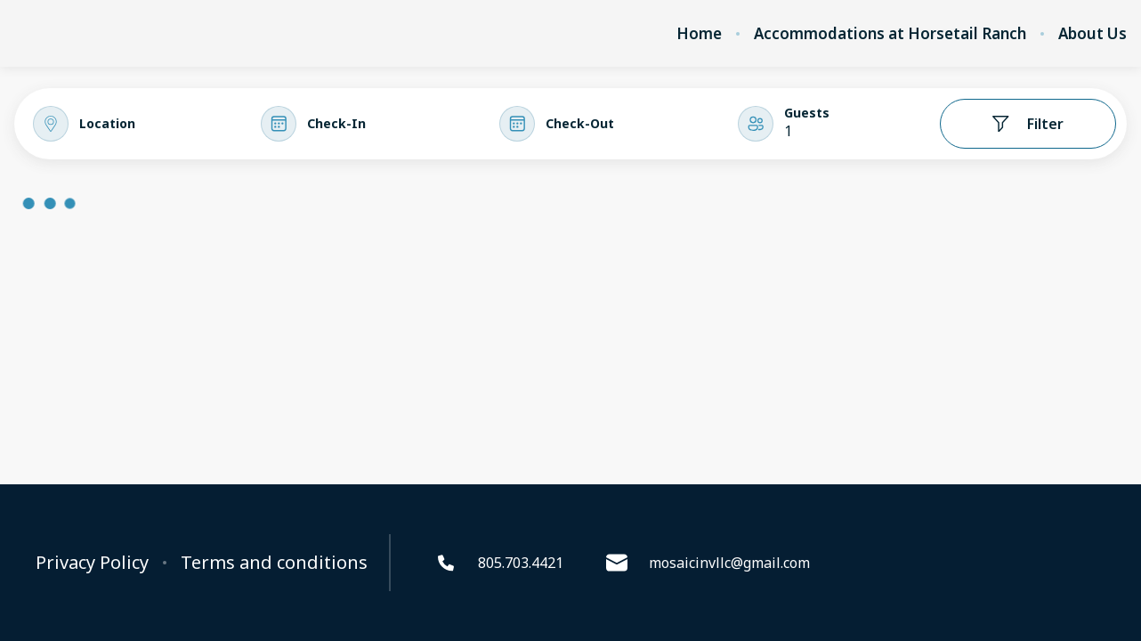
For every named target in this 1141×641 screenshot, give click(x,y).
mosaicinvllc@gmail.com (708, 562)
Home (699, 34)
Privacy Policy (92, 563)
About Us (1092, 34)
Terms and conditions (274, 563)
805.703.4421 (499, 562)
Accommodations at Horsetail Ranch (890, 34)
